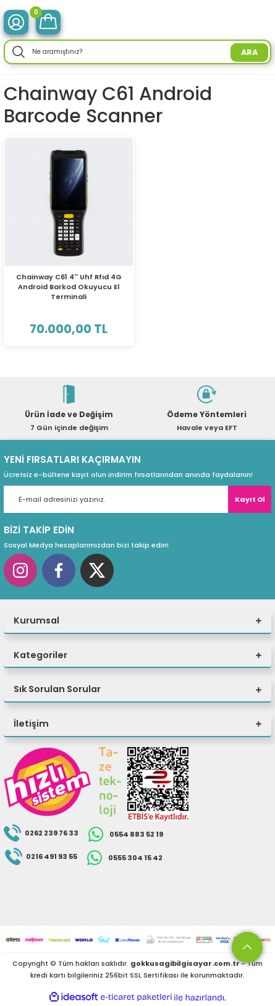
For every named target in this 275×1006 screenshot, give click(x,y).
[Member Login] (16, 22)
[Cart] (48, 22)
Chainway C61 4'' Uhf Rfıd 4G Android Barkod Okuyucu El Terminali (69, 287)
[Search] (137, 52)
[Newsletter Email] (137, 499)
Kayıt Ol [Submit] (250, 499)
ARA (249, 52)
